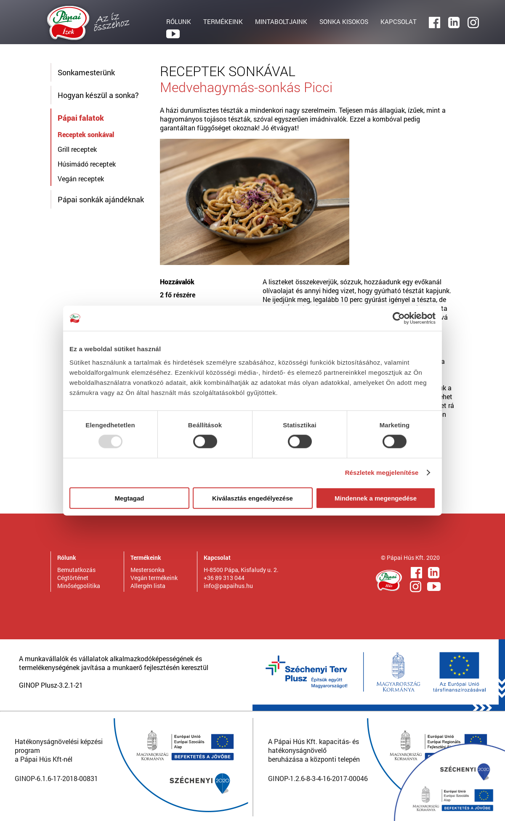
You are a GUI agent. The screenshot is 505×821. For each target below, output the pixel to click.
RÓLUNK (178, 21)
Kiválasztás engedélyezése (252, 497)
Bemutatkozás (76, 570)
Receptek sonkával (86, 134)
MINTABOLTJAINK (281, 21)
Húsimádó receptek (87, 163)
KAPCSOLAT (398, 21)
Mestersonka (147, 570)
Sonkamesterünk (86, 72)
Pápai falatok (81, 118)
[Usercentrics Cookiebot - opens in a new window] (399, 318)
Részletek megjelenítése (382, 472)
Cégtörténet (72, 578)
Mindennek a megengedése (376, 497)
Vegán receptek (81, 178)
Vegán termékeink (154, 578)
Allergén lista (147, 586)
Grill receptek (77, 149)
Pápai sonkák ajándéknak (101, 199)
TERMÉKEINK (223, 21)
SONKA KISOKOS (343, 21)
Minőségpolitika (78, 586)
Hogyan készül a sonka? (98, 95)
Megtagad (129, 497)
